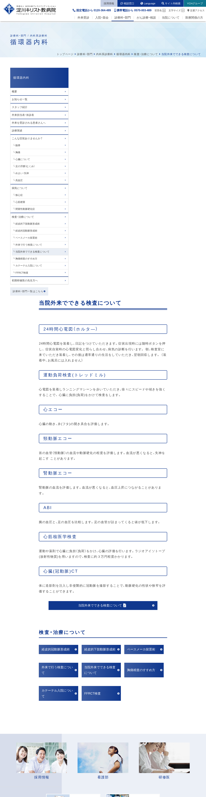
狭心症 (19, 195)
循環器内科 (123, 54)
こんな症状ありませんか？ (27, 138)
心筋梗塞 (20, 202)
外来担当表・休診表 (23, 114)
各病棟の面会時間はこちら (94, 691)
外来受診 (83, 19)
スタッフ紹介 (19, 107)
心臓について (23, 159)
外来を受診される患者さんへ (29, 122)
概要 (14, 91)
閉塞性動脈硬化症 (25, 209)
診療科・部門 (122, 19)
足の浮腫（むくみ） (25, 166)
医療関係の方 (194, 19)
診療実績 (17, 130)
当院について (170, 19)
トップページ (65, 54)
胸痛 (18, 152)
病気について (19, 188)
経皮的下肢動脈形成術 (28, 223)
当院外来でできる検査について (33, 251)
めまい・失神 (22, 173)
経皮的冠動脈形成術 (26, 230)
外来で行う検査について (29, 244)
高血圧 (19, 180)
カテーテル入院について (29, 265)
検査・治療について (146, 54)
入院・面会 (102, 19)
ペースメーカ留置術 (26, 237)
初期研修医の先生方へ (25, 280)
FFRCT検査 (22, 272)
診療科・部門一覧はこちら (28, 291)
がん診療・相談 (146, 19)
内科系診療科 (104, 54)
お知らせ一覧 (19, 99)
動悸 (18, 145)
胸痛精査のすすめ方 (26, 258)
